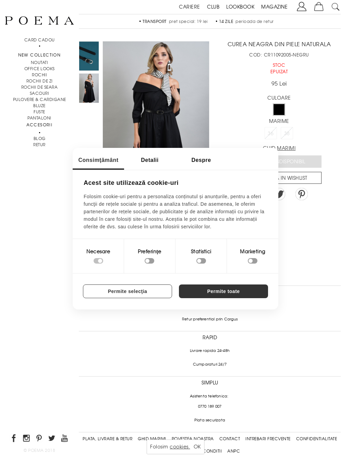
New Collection (39, 55)
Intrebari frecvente (268, 438)
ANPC (233, 451)
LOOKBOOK (240, 7)
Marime (279, 121)
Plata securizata (209, 420)
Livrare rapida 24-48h (210, 350)
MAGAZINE (274, 7)
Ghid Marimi (152, 438)
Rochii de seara (39, 87)
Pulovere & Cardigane (39, 99)
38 (287, 133)
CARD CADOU (39, 40)
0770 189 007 (209, 406)
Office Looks (39, 68)
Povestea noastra (193, 438)
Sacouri (39, 93)
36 (271, 133)
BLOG (40, 138)
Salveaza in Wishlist (281, 178)
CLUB (213, 7)
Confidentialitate (316, 438)
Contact (229, 438)
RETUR (39, 144)
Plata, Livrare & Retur (107, 438)
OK (197, 446)
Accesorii (39, 125)
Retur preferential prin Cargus (210, 319)
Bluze (39, 105)
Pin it (301, 194)
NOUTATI (39, 62)
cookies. (180, 446)
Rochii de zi (39, 81)
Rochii (39, 75)
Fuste (39, 112)
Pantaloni (39, 118)
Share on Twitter (279, 194)
